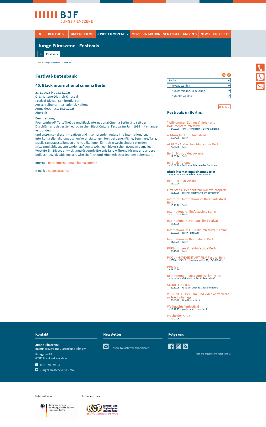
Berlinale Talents (178, 162)
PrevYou (173, 266)
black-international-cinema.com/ (71, 163)
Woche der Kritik (178, 315)
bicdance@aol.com (59, 170)
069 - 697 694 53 (50, 365)
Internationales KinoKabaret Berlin (191, 239)
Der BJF (54, 34)
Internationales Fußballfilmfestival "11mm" (197, 230)
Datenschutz (223, 353)
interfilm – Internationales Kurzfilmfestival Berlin (196, 200)
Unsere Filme (82, 34)
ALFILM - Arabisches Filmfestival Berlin (193, 144)
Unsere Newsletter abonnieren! (126, 348)
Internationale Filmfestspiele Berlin (191, 211)
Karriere (200, 353)
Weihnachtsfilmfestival (183, 306)
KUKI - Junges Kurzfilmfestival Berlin (192, 248)
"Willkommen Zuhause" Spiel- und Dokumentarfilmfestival (191, 124)
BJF (39, 62)
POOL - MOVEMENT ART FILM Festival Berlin (197, 257)
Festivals (52, 54)
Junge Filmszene (52, 62)
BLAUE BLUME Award (181, 181)
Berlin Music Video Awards (185, 153)
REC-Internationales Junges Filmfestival (194, 276)
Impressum (211, 353)
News (205, 34)
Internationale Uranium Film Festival (192, 220)
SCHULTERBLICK (178, 285)
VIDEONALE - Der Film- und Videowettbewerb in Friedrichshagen (198, 295)
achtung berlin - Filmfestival (186, 135)
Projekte (221, 34)
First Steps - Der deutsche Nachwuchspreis (196, 190)
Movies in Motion (146, 34)
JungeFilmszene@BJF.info (57, 370)
